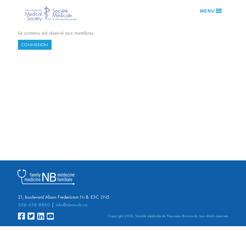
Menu (211, 10)
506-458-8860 (34, 205)
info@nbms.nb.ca (71, 205)
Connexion (34, 44)
